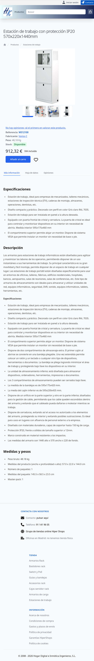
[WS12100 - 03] (53, 111)
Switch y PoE (35, 571)
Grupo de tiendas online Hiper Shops (45, 531)
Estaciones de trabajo (31, 45)
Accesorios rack (37, 583)
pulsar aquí (42, 517)
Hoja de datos (31, 172)
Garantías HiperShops (40, 637)
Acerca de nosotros (39, 615)
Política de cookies (38, 643)
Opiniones (48, 172)
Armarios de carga (38, 594)
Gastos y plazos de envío (42, 626)
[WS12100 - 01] (27, 111)
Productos (19, 12)
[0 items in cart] (90, 11)
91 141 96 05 (42, 524)
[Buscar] (56, 11)
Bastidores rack (37, 566)
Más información (12, 172)
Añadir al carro (18, 159)
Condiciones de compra (41, 620)
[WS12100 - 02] (40, 111)
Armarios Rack (36, 560)
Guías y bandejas (38, 577)
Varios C (23, 136)
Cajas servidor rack (39, 588)
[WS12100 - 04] (66, 111)
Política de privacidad (40, 632)
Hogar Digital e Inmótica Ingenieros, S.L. (54, 655)
